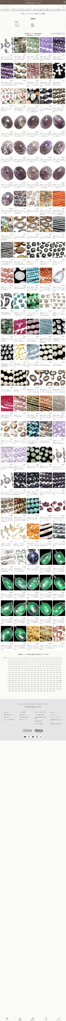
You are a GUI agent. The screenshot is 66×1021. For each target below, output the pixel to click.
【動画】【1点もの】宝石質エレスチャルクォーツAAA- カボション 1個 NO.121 (20, 186)
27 (17, 660)
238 (51, 682)
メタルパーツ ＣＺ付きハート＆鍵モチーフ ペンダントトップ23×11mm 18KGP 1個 (7, 544)
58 (43, 662)
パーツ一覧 (11, 10)
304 (44, 691)
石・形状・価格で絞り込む (21, 10)
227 (16, 682)
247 (25, 684)
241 (60, 682)
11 (29, 657)
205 (54, 678)
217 (38, 680)
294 (13, 691)
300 (32, 691)
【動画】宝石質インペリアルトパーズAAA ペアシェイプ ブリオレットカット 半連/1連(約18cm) (33, 545)
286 (41, 689)
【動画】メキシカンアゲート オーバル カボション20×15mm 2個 (7, 442)
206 (57, 678)
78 (40, 664)
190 (60, 676)
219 (44, 680)
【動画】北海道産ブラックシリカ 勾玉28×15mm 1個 (7, 313)
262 (19, 686)
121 (57, 668)
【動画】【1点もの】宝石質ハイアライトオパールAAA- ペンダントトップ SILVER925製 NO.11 (20, 596)
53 (30, 662)
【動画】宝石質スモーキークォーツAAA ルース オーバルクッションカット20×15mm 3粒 (33, 391)
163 (28, 674)
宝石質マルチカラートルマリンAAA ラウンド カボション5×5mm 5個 (7, 109)
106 (9, 668)
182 (35, 676)
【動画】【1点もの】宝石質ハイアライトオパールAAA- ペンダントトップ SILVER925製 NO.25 (20, 647)
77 (37, 664)
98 (37, 666)
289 (51, 689)
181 (32, 676)
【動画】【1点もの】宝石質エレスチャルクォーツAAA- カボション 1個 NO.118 (46, 160)
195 (22, 678)
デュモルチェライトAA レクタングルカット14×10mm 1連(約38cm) (59, 544)
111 (25, 668)
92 (22, 666)
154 (54, 672)
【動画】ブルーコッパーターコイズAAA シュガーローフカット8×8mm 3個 (20, 314)
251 (38, 684)
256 (54, 684)
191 (9, 678)
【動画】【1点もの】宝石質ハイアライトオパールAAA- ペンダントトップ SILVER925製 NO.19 (20, 621)
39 (48, 660)
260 (13, 686)
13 (34, 657)
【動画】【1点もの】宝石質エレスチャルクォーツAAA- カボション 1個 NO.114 (59, 135)
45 (9, 662)
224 (60, 680)
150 (41, 672)
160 (19, 674)
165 (35, 674)
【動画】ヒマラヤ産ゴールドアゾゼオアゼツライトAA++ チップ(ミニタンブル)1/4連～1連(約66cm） (46, 647)
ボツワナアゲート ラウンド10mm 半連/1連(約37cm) (45, 441)
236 (44, 682)
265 (28, 686)
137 (54, 670)
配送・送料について (8, 714)
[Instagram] (37, 736)
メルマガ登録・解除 (39, 714)
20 (52, 657)
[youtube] (25, 736)
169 (48, 674)
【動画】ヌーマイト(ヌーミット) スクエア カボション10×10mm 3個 (46, 263)
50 (22, 662)
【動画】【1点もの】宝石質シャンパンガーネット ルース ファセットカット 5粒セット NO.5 (46, 519)
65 (61, 662)
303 (41, 691)
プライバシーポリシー (55, 717)
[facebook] (29, 736)
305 (48, 691)
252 (41, 684)
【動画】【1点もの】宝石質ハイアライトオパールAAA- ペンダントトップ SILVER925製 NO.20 (33, 621)
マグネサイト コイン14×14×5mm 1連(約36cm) (45, 364)
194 (19, 678)
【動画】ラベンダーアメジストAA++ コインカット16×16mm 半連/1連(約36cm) (58, 442)
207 (60, 678)
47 (14, 662)
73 (27, 664)
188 (54, 676)
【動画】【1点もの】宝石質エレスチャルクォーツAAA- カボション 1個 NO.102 (7, 135)
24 (9, 660)
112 (28, 668)
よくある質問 (22, 712)
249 (32, 684)
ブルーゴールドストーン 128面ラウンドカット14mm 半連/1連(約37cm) (19, 493)
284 (35, 689)
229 (22, 682)
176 (16, 676)
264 (25, 686)
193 (16, 678)
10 (26, 657)
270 (44, 686)
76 (35, 664)
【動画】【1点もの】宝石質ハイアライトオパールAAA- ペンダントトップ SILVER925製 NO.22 (46, 621)
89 (14, 666)
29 (22, 660)
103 (53, 666)
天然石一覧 (3, 10)
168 (44, 674)
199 (35, 678)
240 (57, 682)
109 (19, 668)
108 (16, 668)
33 (32, 660)
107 (13, 668)
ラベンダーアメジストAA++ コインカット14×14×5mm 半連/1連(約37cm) (7, 467)
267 (35, 686)
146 (28, 672)
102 (50, 666)
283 (32, 689)
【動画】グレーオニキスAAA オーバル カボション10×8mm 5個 (33, 211)
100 (43, 666)
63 (56, 662)
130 (32, 670)
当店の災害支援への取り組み (40, 718)
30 (24, 660)
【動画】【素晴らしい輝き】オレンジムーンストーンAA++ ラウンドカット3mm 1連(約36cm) (46, 417)
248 (28, 684)
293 (9, 691)
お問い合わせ (22, 714)
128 (25, 670)
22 (57, 657)
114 (35, 668)
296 (19, 691)
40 (50, 660)
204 (51, 678)
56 (37, 662)
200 (38, 678)
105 (59, 666)
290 (54, 689)
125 (16, 670)
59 (45, 662)
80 (45, 664)
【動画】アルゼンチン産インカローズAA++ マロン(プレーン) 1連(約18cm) (7, 288)
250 (35, 684)
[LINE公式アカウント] (33, 736)
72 (24, 664)
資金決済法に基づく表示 (55, 723)
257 (57, 684)
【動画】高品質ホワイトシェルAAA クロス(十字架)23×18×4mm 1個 (58, 83)
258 (60, 684)
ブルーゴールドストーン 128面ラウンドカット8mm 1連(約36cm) (59, 493)
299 (28, 691)
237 (48, 682)
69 (17, 664)
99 (40, 666)
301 (35, 691)
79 (43, 664)
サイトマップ (53, 714)
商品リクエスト (22, 719)
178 (22, 676)
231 (28, 682)
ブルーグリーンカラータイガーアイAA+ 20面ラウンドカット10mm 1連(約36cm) (33, 442)
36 (40, 660)
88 (11, 666)
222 (54, 680)
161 (22, 674)
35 (37, 660)
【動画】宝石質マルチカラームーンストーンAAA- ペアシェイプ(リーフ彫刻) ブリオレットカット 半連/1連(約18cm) (33, 110)
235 (41, 682)
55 (35, 662)
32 (30, 660)
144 (22, 672)
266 (32, 686)
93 (24, 666)
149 (38, 672)
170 (51, 674)
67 (11, 664)
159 (16, 674)
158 (13, 674)
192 (13, 678)
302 (38, 691)
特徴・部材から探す (54, 10)
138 (57, 670)
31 (27, 660)
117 (44, 668)
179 (25, 676)
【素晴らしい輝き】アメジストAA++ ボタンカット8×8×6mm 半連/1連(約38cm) (58, 58)
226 (13, 682)
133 (41, 670)
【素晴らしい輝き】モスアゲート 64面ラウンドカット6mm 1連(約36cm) (7, 339)
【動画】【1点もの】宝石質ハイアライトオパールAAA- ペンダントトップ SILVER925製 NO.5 (59, 570)
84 (56, 664)
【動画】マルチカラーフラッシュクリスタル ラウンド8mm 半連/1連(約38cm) (20, 211)
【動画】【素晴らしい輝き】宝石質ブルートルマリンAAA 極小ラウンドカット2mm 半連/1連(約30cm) (45, 340)
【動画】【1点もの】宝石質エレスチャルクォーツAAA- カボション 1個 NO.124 (59, 186)
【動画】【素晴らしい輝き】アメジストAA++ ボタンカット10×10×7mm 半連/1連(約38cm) (46, 58)
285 (38, 689)
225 (9, 682)
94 (27, 666)
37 (43, 660)
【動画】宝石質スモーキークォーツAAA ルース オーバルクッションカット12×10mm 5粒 (59, 391)
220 (48, 680)
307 (54, 691)
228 (19, 682)
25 (11, 660)
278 (16, 689)
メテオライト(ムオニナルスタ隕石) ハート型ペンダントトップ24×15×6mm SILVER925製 (7, 58)
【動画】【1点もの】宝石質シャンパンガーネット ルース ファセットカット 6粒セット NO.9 (59, 519)
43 (58, 660)
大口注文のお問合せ (23, 717)
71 (22, 664)
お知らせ (6, 712)
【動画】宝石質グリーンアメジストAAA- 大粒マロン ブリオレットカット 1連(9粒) (20, 570)
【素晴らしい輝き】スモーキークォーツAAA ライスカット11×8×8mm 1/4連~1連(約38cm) (59, 110)
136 (51, 670)
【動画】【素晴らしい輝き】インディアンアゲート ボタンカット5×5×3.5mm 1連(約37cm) (20, 58)
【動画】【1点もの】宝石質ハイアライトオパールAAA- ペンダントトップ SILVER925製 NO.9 (7, 596)
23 (60, 657)
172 (57, 674)
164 (32, 674)
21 (55, 657)
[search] (63, 6)
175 (13, 676)
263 (22, 686)
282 (28, 689)
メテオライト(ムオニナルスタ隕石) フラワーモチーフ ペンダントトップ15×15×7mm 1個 (7, 493)
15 (39, 657)
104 (56, 666)
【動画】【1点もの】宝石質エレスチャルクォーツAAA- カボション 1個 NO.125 (7, 211)
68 (14, 664)
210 (16, 680)
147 (32, 672)
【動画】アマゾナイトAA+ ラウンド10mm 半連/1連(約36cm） (33, 519)
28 (19, 660)
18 (47, 657)
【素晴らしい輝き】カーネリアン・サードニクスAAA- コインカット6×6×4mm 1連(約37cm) (46, 289)
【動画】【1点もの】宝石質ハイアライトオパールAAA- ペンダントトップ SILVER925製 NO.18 (7, 621)
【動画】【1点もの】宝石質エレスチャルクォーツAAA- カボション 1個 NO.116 (20, 160)
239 (54, 682)
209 (13, 680)
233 (35, 682)
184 (41, 676)
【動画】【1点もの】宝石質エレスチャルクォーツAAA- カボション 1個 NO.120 (7, 186)
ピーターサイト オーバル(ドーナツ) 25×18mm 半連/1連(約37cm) (33, 237)
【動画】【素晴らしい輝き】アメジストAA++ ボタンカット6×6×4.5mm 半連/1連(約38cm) (7, 83)
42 (56, 660)
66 (9, 664)
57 (40, 662)
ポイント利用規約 (39, 723)
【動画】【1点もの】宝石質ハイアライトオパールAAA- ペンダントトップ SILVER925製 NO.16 (46, 596)
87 (9, 666)
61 (50, 662)
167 (41, 674)
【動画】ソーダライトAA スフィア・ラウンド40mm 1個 (33, 569)
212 (22, 680)
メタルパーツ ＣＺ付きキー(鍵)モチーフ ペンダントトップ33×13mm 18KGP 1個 (19, 544)
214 (28, 680)
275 (60, 686)
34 (35, 660)
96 (32, 666)
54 (32, 662)
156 (60, 672)
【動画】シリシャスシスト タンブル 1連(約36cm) (20, 416)
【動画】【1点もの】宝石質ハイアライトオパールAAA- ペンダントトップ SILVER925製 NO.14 (33, 596)
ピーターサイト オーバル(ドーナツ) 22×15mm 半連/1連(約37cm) (46, 237)
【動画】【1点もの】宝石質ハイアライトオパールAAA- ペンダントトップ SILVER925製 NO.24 (7, 647)
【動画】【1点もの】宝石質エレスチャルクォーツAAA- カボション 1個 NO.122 (33, 186)
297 (22, 691)
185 (44, 676)
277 (13, 689)
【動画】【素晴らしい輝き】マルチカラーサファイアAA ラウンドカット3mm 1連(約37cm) (46, 84)
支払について (7, 717)
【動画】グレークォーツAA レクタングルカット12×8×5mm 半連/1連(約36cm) (7, 570)
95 (30, 666)
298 (25, 691)
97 (35, 666)
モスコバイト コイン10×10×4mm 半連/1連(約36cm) (19, 83)
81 (48, 664)
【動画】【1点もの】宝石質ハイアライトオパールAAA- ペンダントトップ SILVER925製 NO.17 (59, 596)
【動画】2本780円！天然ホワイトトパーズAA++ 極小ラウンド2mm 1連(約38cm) (7, 263)
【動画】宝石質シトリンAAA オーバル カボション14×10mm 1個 (20, 365)
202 (44, 678)
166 (38, 674)
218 (41, 680)
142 (16, 672)
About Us (52, 712)
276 (9, 689)
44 (61, 660)
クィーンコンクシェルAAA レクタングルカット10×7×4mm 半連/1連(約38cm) (46, 544)
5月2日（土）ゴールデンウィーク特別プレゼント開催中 (33, 13)
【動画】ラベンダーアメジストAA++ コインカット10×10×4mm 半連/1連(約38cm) (20, 468)
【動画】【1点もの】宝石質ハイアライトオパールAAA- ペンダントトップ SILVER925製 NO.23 (59, 621)
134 (44, 670)
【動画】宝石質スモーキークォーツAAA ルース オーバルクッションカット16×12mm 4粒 (46, 391)
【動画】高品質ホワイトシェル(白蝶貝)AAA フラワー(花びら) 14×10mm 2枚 (59, 339)
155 (57, 672)
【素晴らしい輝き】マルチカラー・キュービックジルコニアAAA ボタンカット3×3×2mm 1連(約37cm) (46, 212)
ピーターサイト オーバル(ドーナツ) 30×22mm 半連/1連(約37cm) (20, 237)
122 (60, 668)
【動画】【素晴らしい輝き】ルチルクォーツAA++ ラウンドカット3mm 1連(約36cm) (33, 416)
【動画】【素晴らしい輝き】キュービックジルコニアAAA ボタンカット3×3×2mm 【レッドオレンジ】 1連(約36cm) (59, 212)
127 (22, 670)
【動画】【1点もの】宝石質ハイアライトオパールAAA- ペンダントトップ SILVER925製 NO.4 (46, 570)
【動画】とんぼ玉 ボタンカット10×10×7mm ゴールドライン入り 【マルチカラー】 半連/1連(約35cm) (7, 238)
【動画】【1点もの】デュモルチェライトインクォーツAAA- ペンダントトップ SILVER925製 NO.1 (59, 289)
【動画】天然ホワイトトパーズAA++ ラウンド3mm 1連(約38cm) (59, 237)
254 (48, 684)
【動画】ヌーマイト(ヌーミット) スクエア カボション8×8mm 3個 (59, 263)
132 (38, 670)
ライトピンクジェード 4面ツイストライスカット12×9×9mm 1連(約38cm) (32, 339)
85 (58, 664)
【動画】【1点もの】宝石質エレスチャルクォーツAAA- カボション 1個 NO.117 (33, 160)
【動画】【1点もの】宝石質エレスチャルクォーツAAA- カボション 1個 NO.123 (46, 186)
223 (57, 680)
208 (9, 680)
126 (19, 670)
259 (9, 686)
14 (37, 657)
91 (19, 666)
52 (27, 662)
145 (25, 672)
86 (61, 664)
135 (48, 670)
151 (44, 672)
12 (31, 657)
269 (41, 686)
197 (28, 678)
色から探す (44, 10)
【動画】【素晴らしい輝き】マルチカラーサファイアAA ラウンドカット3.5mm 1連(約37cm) (33, 84)
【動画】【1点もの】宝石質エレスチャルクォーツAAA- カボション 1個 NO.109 (33, 135)
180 (28, 676)
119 (51, 668)
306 (51, 691)
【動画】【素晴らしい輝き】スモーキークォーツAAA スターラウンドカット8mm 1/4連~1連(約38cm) (7, 519)
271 (48, 686)
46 (11, 662)
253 (44, 684)
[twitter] (41, 736)
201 (41, 678)
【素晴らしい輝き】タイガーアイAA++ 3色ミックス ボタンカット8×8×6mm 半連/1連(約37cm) (20, 519)
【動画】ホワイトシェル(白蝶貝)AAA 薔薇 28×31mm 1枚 (20, 288)
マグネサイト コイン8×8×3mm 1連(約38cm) (20, 390)
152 (48, 672)
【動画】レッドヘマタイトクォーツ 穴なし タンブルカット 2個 (59, 647)
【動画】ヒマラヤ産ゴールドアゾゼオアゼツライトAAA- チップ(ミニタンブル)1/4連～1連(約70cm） (33, 647)
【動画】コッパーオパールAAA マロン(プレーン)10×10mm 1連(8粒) (45, 314)
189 (57, 676)
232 (32, 682)
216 (35, 680)
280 (22, 689)
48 (17, 662)
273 (54, 686)
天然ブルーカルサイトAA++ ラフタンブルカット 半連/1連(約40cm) (33, 365)
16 (42, 657)
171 (54, 674)
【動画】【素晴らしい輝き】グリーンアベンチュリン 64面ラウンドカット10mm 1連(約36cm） (33, 58)
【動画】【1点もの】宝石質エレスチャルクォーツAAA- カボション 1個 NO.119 (59, 160)
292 (60, 689)
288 (48, 689)
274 (57, 686)
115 (38, 668)
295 (16, 691)
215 (32, 680)
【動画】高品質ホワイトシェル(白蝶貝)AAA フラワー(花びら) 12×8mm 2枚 (7, 365)
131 (35, 670)
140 (9, 672)
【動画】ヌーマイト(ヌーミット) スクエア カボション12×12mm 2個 (33, 263)
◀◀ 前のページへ (29, 33)
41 (53, 660)
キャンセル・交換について (9, 720)
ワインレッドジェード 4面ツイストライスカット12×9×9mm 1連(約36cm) (19, 339)
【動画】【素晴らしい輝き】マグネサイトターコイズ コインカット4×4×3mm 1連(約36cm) (33, 289)
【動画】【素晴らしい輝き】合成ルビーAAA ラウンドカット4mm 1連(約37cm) (7, 416)
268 (38, 686)
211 (19, 680)
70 (19, 664)
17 (44, 657)
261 (16, 686)
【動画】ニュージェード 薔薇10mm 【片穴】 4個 (33, 467)
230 (25, 682)
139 (60, 670)
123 (9, 670)
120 (54, 668)
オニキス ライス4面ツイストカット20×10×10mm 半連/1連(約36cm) (46, 109)
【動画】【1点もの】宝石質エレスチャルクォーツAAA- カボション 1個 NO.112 (46, 135)
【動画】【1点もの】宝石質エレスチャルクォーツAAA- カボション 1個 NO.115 (7, 160)
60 (48, 662)
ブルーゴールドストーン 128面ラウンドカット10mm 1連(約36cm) (45, 493)
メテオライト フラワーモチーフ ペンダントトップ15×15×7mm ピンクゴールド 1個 (59, 468)
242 (9, 684)
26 (14, 660)
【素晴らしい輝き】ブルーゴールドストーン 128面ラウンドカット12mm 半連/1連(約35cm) (32, 493)
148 (35, 672)
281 (25, 689)
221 (51, 680)
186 (48, 676)
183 (38, 676)
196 (25, 678)
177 (19, 676)
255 (51, 684)
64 (58, 662)
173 (60, 674)
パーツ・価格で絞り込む (34, 10)
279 (19, 689)
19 (50, 657)
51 (24, 662)
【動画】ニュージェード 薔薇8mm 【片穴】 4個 (46, 467)
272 (51, 686)
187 (51, 676)
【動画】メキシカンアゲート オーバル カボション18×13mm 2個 (20, 442)
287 (44, 689)
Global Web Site (38, 721)
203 (48, 678)
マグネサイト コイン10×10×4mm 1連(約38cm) (6, 390)
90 (17, 666)
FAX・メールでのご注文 (40, 712)
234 (38, 682)
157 (9, 674)
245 (19, 684)
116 (41, 668)
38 (45, 660)
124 (13, 670)
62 (53, 662)
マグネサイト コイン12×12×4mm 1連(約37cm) (58, 364)
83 (53, 664)
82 (50, 664)
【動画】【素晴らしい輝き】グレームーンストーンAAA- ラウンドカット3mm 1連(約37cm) (59, 417)
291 (57, 689)
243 (13, 684)
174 (9, 676)
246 (22, 684)
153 (51, 672)
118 (48, 668)
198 (32, 678)
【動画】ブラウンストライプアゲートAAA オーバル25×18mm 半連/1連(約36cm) (20, 263)
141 (13, 672)
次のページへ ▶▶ (35, 35)
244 (16, 684)
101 (46, 666)
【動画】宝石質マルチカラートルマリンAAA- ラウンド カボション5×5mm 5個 (20, 109)
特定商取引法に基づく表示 (55, 720)
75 (32, 664)
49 (19, 662)
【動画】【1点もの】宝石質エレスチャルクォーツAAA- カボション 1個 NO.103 (20, 135)
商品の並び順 (54, 33)
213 (25, 680)
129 (28, 670)
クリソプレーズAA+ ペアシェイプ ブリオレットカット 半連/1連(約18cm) (33, 314)
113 (32, 668)
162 (25, 674)
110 (22, 668)
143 (19, 672)
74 (30, 664)
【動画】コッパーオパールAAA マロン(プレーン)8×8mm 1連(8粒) (59, 314)
